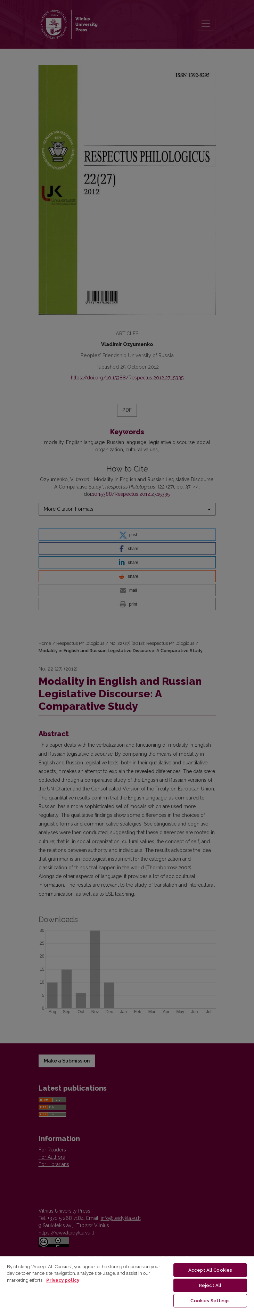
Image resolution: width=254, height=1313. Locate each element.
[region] (127, 1284)
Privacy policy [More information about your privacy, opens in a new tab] (62, 1280)
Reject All (210, 1285)
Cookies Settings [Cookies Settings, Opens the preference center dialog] (210, 1300)
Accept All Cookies (210, 1270)
